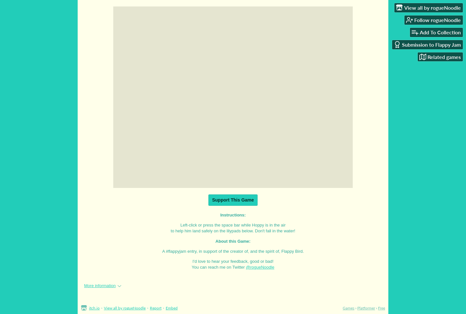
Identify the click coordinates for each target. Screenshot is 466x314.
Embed (172, 308)
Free (381, 308)
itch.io (94, 308)
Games (348, 308)
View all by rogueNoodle (125, 308)
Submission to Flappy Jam (427, 44)
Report (155, 308)
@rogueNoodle (260, 267)
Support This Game (233, 200)
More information (102, 285)
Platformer (366, 308)
